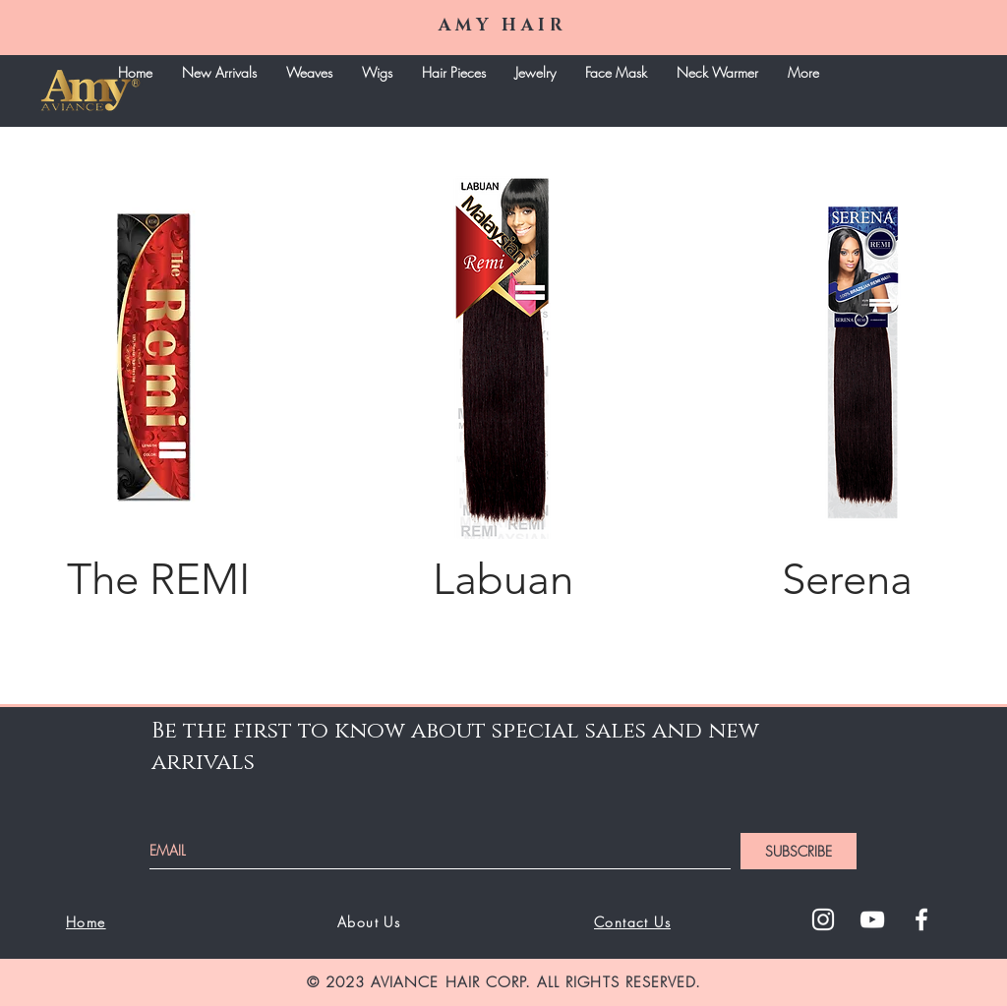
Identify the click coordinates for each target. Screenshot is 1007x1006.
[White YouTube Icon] (872, 919)
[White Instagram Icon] (823, 919)
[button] (309, 72)
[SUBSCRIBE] (798, 851)
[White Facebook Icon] (921, 919)
